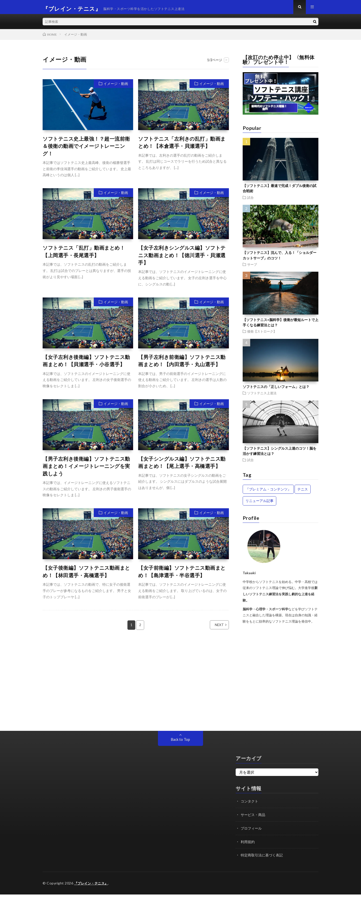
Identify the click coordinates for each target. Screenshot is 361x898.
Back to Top (180, 743)
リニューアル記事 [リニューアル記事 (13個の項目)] (259, 504)
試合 (250, 201)
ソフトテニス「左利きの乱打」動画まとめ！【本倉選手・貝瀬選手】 (182, 145)
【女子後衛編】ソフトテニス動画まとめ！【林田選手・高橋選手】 (86, 575)
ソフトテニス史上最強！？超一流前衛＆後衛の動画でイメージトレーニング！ (86, 149)
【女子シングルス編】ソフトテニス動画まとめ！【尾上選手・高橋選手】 (182, 465)
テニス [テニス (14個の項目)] (302, 492)
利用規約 (248, 845)
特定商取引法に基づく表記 (263, 858)
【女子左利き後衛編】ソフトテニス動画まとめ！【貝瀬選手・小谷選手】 (86, 364)
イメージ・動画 (116, 87)
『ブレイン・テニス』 (92, 886)
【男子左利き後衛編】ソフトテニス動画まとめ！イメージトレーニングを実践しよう (86, 469)
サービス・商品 (254, 818)
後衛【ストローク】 (262, 334)
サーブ (252, 267)
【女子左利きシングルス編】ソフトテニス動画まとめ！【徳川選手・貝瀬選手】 (182, 258)
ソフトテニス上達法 (262, 396)
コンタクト (250, 804)
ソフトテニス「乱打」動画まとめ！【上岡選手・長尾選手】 (84, 254)
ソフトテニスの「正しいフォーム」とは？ (276, 390)
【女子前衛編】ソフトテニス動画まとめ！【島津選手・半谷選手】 (182, 575)
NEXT (214, 628)
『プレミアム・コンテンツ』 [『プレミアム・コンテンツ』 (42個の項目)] (268, 492)
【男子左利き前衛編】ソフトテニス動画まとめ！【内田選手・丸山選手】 (182, 364)
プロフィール (252, 831)
